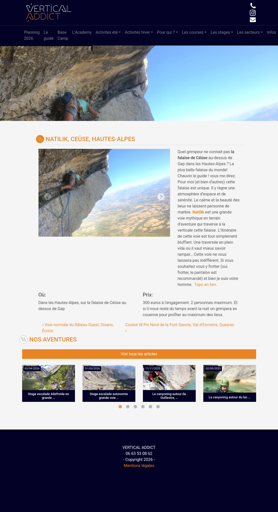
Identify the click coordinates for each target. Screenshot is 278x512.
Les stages (220, 32)
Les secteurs (248, 32)
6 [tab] (158, 406)
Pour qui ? (166, 32)
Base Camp (63, 35)
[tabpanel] (48, 387)
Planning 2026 (32, 35)
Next (137, 193)
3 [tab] (135, 406)
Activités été (107, 32)
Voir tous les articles (139, 354)
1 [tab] (120, 406)
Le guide (49, 35)
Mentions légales (139, 465)
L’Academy (82, 32)
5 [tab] (150, 406)
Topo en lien (205, 284)
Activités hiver (137, 32)
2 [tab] (127, 406)
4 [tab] (142, 406)
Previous (71, 193)
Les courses (193, 32)
